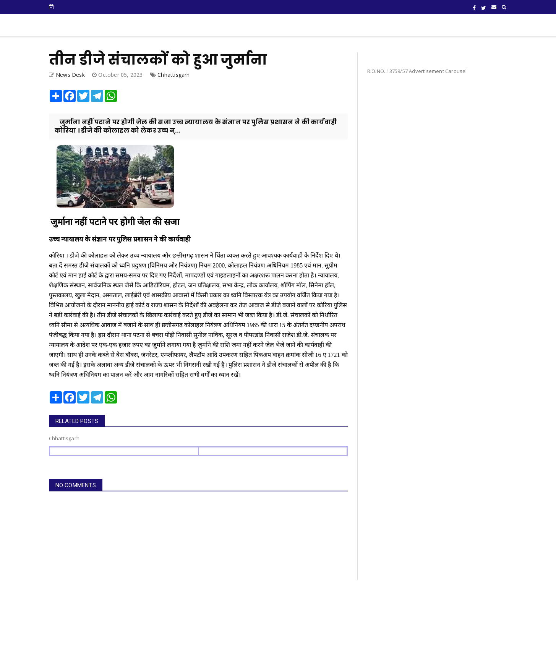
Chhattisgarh (173, 74)
